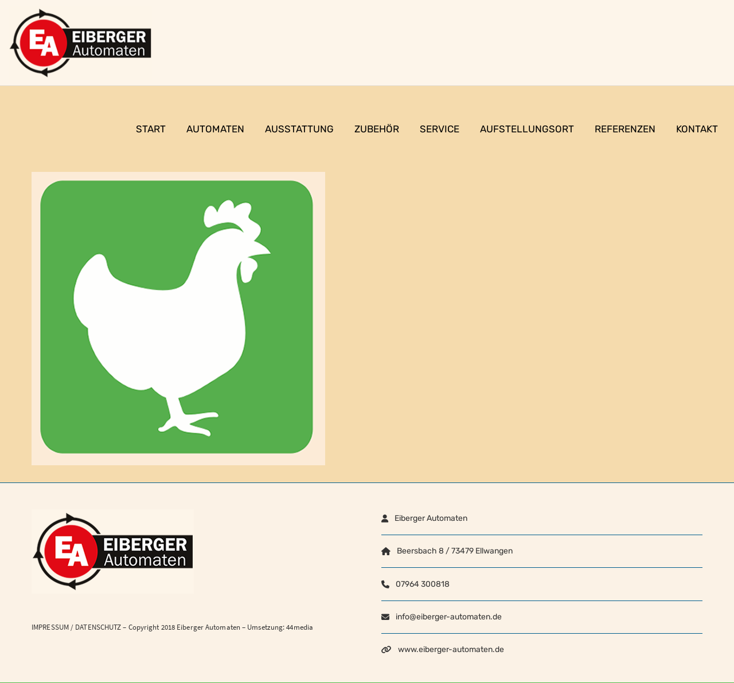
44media (299, 627)
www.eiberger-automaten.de (451, 649)
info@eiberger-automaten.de (449, 617)
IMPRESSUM (50, 627)
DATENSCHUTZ (98, 627)
